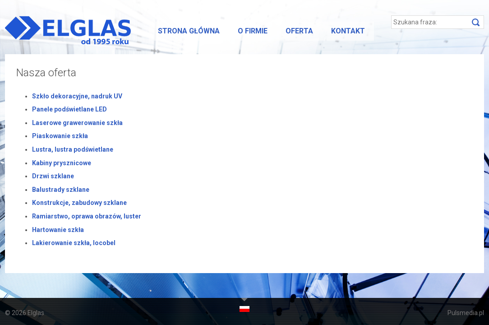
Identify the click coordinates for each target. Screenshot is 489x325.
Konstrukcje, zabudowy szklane (79, 202)
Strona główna (189, 31)
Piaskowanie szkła (60, 135)
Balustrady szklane (60, 189)
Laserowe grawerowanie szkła (77, 122)
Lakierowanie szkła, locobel (73, 242)
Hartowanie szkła (58, 229)
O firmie (253, 31)
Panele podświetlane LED (69, 109)
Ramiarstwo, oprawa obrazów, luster (86, 216)
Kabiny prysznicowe (61, 163)
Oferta (299, 31)
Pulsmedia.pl (465, 312)
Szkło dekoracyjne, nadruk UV (77, 96)
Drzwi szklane (53, 176)
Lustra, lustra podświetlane (72, 149)
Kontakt (348, 31)
